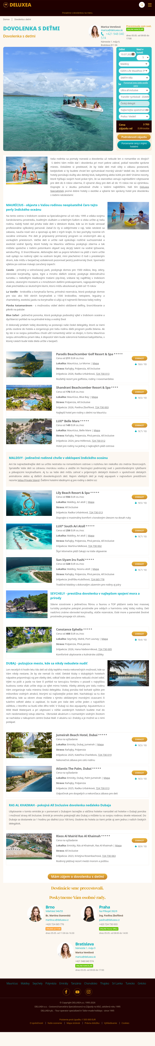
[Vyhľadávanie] (142, 5)
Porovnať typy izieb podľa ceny (136, 84)
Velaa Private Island (29, 491)
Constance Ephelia (74, 644)
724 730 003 (102, 418)
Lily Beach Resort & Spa (78, 504)
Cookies (125, 1037)
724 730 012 (98, 452)
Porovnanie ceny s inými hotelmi (134, 145)
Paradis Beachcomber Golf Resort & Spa (89, 365)
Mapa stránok (73, 1037)
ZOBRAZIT (139, 369)
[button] (134, 64)
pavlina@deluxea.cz (109, 934)
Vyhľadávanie (110, 1037)
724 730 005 (105, 663)
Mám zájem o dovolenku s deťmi (77, 891)
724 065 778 (97, 590)
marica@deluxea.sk (112, 30)
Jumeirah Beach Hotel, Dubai (81, 750)
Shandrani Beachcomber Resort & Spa (87, 399)
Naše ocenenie (55, 1037)
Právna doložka (92, 1037)
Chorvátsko (90, 998)
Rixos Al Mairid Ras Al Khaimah (83, 851)
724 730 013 (102, 385)
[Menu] (149, 5)
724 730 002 (95, 557)
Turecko (130, 998)
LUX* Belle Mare (72, 432)
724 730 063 (109, 870)
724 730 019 (104, 769)
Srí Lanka (117, 998)
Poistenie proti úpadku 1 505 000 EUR (77, 1034)
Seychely (37, 998)
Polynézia (51, 998)
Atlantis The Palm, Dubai (78, 783)
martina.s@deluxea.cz (57, 934)
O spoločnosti (36, 1037)
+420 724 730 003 (108, 938)
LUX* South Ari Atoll (75, 538)
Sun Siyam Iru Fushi (75, 571)
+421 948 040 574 (84, 975)
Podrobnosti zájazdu (134, 137)
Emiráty (63, 998)
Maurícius (12, 998)
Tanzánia (76, 998)
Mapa (95, 374)
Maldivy (25, 998)
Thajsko (104, 998)
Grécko (142, 998)
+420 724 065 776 (55, 938)
